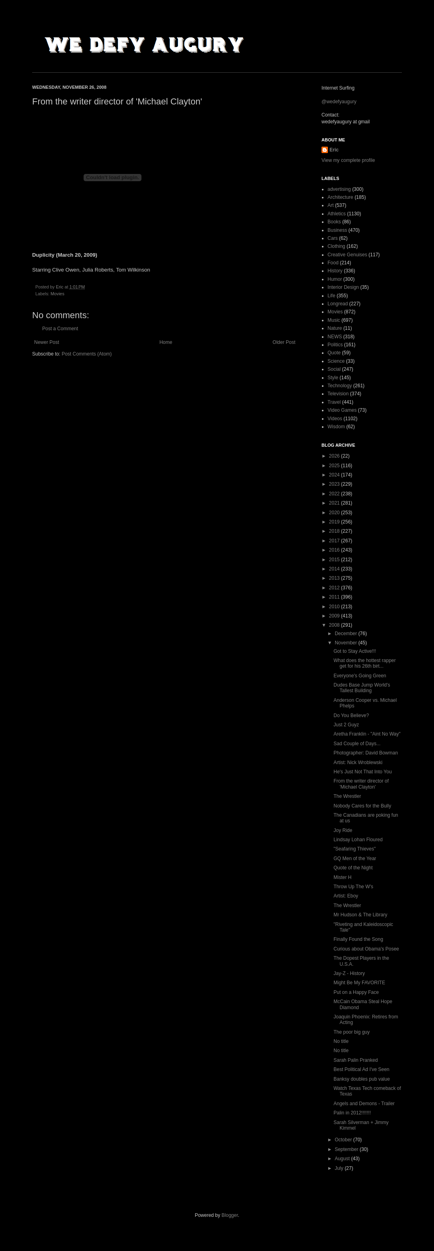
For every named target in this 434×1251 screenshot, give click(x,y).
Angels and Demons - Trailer (364, 1103)
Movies (57, 293)
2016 (335, 550)
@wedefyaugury (338, 101)
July (340, 1168)
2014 (335, 569)
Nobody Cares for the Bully (362, 806)
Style (333, 377)
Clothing (336, 246)
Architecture (340, 197)
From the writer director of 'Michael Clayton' (361, 783)
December (346, 633)
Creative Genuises (347, 255)
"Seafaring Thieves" (355, 849)
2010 (335, 606)
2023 (335, 484)
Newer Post (46, 342)
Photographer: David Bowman (366, 753)
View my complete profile (348, 160)
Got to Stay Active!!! (355, 651)
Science (336, 361)
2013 (335, 578)
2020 (335, 512)
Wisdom (336, 426)
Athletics (337, 214)
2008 (335, 625)
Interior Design (343, 287)
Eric (334, 150)
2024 (335, 475)
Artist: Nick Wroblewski (358, 762)
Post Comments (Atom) (86, 354)
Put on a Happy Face (356, 992)
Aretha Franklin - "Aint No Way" (367, 734)
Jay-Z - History (349, 973)
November (346, 643)
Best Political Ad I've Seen (361, 1069)
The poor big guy (352, 1032)
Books (334, 222)
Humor (335, 279)
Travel (334, 402)
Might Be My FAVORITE (359, 982)
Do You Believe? (351, 715)
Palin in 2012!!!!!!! (352, 1113)
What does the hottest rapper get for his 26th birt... (365, 663)
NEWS (335, 336)
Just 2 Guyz (346, 725)
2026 (335, 456)
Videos (335, 418)
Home (166, 342)
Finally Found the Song (358, 939)
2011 (335, 597)
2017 (335, 541)
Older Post (283, 342)
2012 (335, 588)
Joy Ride (343, 830)
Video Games (342, 410)
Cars (333, 238)
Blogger (229, 1215)
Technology (340, 385)
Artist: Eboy (346, 896)
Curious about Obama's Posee (366, 949)
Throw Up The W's (353, 886)
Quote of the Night (353, 868)
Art (331, 205)
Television (338, 394)
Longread (338, 304)
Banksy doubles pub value (362, 1079)
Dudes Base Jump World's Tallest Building (362, 687)
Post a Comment (60, 328)
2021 (335, 503)
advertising (339, 189)
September (347, 1149)
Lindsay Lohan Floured (358, 839)
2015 (335, 559)
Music (334, 320)
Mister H (343, 877)
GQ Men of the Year (355, 858)
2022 (335, 494)
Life (331, 295)
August (343, 1158)
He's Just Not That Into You (363, 772)
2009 (335, 616)
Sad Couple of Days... (357, 743)
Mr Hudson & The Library (360, 915)
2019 (335, 522)
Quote (334, 353)
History (335, 271)
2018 (335, 531)
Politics (335, 345)
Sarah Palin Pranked (356, 1060)
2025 (335, 465)
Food (333, 263)
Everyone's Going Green (360, 676)
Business (337, 230)
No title (341, 1041)
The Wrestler (347, 796)
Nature (335, 328)
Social (334, 369)
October (344, 1140)
